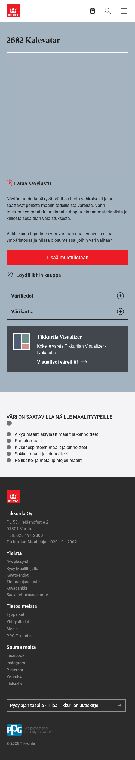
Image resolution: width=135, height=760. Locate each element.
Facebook (15, 655)
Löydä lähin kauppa (38, 275)
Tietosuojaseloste (23, 581)
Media (12, 628)
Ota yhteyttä (17, 562)
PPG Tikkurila (19, 635)
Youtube (14, 677)
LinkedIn (14, 684)
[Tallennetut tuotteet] (92, 11)
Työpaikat (15, 614)
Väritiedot (67, 295)
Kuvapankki (17, 588)
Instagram (16, 662)
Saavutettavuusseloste (27, 594)
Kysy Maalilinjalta (22, 568)
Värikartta (67, 311)
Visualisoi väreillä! (62, 362)
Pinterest (15, 669)
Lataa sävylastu (32, 183)
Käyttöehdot (18, 575)
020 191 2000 (29, 535)
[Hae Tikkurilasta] (108, 10)
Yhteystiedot (18, 621)
